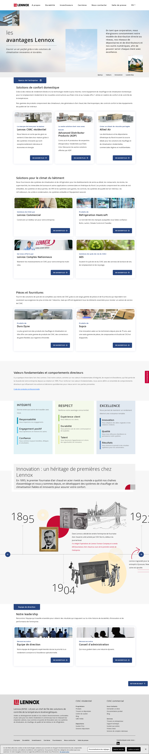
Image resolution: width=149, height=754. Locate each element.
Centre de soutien (82, 714)
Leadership (130, 75)
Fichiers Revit (111, 729)
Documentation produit (115, 711)
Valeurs (108, 75)
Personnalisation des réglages (99, 750)
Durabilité (50, 5)
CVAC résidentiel (84, 701)
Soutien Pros (80, 726)
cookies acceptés (133, 750)
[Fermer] (145, 750)
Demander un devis (113, 709)
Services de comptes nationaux (117, 731)
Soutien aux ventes (113, 726)
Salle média (79, 719)
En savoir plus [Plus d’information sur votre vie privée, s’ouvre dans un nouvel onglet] (64, 753)
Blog (77, 716)
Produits (78, 709)
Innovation (119, 75)
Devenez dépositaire (83, 729)
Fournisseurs (57, 740)
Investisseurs (66, 5)
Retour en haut (138, 683)
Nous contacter (99, 5)
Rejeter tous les (118, 750)
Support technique (113, 724)
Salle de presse (119, 5)
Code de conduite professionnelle (27, 389)
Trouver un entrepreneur (115, 721)
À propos (36, 5)
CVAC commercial (115, 701)
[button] (147, 377)
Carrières (82, 5)
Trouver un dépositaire (83, 711)
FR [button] (132, 5)
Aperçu (100, 75)
